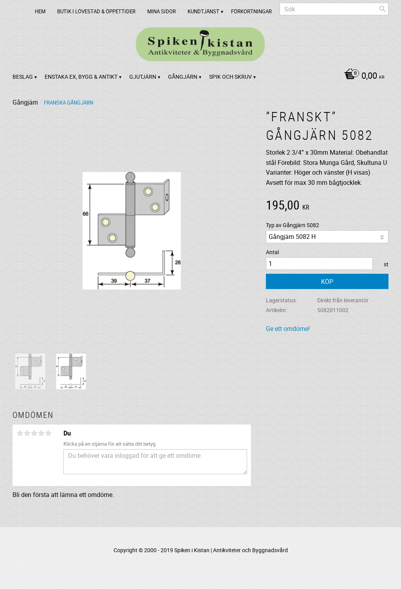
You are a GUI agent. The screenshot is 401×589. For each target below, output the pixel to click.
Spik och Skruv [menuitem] (230, 76)
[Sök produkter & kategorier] (334, 9)
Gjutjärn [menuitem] (142, 76)
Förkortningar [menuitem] (251, 11)
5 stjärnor (48, 433)
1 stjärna (19, 433)
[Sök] (382, 9)
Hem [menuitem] (40, 11)
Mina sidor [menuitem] (161, 11)
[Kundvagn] (362, 76)
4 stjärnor (41, 433)
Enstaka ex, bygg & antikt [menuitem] (81, 76)
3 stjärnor (34, 433)
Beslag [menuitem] (23, 76)
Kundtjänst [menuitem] (203, 11)
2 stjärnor (27, 433)
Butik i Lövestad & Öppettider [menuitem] (96, 11)
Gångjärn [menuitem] (182, 76)
